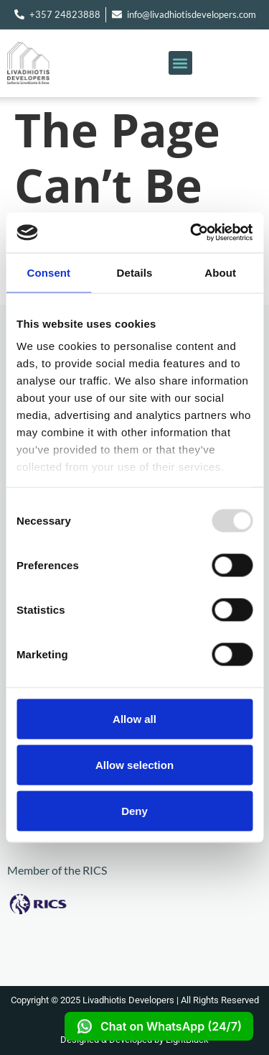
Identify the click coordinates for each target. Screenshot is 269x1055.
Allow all (134, 718)
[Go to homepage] (50, 63)
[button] (180, 63)
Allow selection (134, 764)
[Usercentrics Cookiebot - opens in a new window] (192, 233)
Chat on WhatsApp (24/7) (159, 1026)
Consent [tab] (48, 272)
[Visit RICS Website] (93, 904)
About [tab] (220, 272)
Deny (134, 810)
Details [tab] (135, 272)
